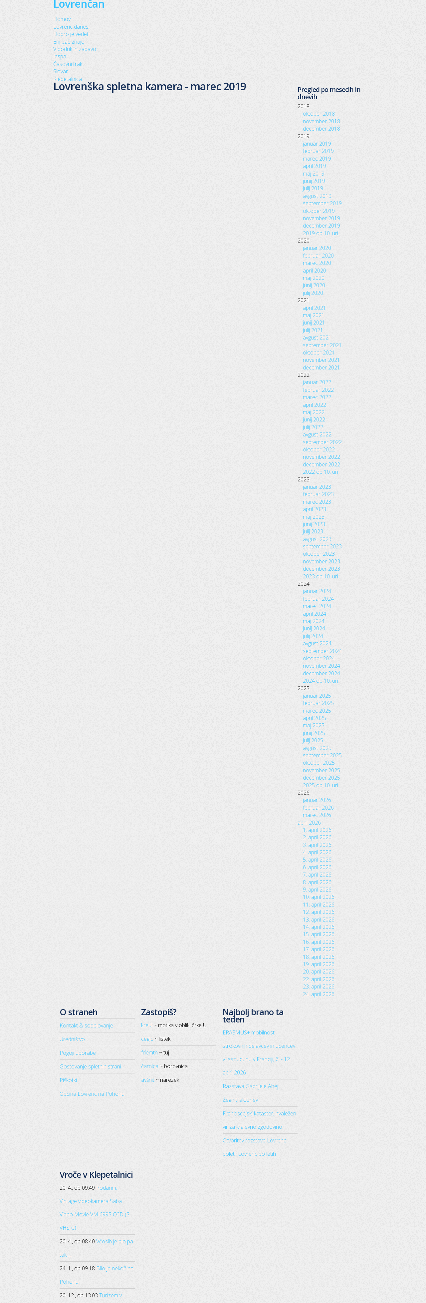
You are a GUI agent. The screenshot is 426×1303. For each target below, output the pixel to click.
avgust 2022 (317, 434)
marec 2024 (317, 606)
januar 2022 (317, 382)
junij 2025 (314, 733)
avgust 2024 (317, 643)
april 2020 (314, 270)
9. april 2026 (317, 889)
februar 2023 (318, 494)
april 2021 (314, 308)
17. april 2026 (318, 949)
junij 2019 (314, 181)
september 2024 (322, 651)
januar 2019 (317, 143)
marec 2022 (317, 397)
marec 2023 (317, 501)
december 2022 (321, 464)
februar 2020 (318, 255)
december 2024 (321, 673)
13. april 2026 (318, 919)
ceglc (147, 1038)
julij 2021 (313, 330)
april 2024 (314, 613)
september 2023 (322, 546)
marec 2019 (317, 158)
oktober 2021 (319, 352)
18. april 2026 (318, 957)
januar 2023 (317, 486)
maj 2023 (313, 516)
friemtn (149, 1052)
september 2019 (322, 203)
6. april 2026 (317, 867)
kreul (146, 1025)
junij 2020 (314, 285)
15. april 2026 (318, 934)
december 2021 (321, 367)
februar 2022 (318, 389)
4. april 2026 (317, 852)
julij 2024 (313, 636)
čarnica (149, 1066)
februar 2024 (318, 598)
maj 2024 (313, 621)
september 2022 (322, 442)
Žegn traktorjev (240, 1099)
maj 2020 (313, 278)
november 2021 (321, 359)
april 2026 (309, 822)
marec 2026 (317, 815)
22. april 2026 (318, 979)
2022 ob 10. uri (320, 471)
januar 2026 (317, 800)
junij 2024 (314, 628)
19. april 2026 (318, 964)
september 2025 (322, 755)
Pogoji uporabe (78, 1052)
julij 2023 (313, 531)
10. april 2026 (318, 897)
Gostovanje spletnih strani (90, 1066)
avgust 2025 (317, 748)
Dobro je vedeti (71, 34)
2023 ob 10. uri (320, 576)
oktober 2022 (319, 449)
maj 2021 (313, 315)
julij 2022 (313, 427)
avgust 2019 (317, 196)
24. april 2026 (318, 994)
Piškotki (68, 1080)
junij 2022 (314, 419)
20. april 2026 (318, 971)
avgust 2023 (317, 539)
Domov (62, 19)
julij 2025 (313, 740)
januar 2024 (317, 591)
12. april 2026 (318, 912)
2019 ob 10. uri (320, 233)
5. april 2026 (317, 859)
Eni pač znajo (69, 41)
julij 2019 (313, 188)
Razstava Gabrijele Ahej (250, 1086)
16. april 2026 (318, 942)
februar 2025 (318, 703)
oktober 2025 (319, 762)
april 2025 (314, 718)
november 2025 (321, 770)
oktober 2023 (319, 553)
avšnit (147, 1079)
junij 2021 (314, 322)
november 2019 (321, 218)
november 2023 (321, 561)
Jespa (59, 56)
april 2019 (314, 166)
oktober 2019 (319, 211)
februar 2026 (318, 807)
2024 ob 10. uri (320, 680)
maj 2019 (313, 173)
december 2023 (321, 568)
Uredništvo (72, 1039)
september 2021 (322, 345)
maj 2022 (313, 412)
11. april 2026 (318, 904)
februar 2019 (318, 151)
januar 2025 (317, 695)
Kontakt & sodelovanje (86, 1025)
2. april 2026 (317, 837)
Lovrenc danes (71, 26)
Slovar (60, 71)
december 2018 (321, 128)
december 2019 (321, 225)
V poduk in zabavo (74, 49)
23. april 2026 (318, 986)
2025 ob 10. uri (320, 785)
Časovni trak (67, 64)
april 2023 (314, 509)
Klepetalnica (67, 79)
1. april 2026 (317, 830)
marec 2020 (317, 263)
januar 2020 (317, 248)
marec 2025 (317, 710)
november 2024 (321, 665)
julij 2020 (313, 293)
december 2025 (321, 777)
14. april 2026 (318, 927)
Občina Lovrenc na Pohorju (92, 1093)
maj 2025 (313, 725)
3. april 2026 (317, 845)
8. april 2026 (317, 882)
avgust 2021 (317, 337)
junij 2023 (314, 524)
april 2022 (314, 404)
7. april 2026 (317, 874)
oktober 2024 (319, 658)
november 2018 (321, 121)
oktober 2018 (319, 113)
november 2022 (321, 456)
